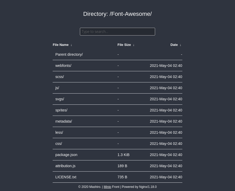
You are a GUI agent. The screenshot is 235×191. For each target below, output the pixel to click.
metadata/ (63, 121)
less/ (59, 132)
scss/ (59, 77)
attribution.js (65, 166)
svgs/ (59, 99)
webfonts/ (63, 65)
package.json (66, 155)
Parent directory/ (69, 54)
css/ (58, 144)
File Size (124, 45)
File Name (60, 45)
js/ (57, 88)
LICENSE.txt (65, 177)
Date (174, 45)
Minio (107, 187)
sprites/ (61, 110)
